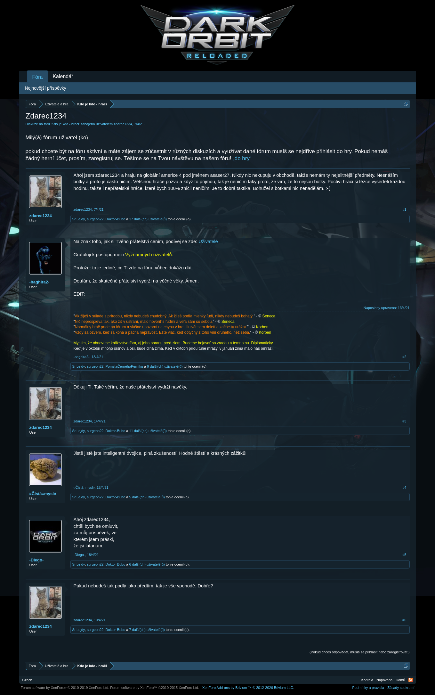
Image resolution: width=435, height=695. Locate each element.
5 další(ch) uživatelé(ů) (147, 497)
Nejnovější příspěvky (45, 88)
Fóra (37, 77)
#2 (404, 357)
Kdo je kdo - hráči (65, 124)
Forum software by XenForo (65, 688)
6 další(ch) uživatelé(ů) (147, 564)
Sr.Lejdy (78, 219)
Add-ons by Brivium (248, 688)
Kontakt (367, 680)
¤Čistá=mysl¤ (42, 493)
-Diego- (36, 560)
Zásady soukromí (400, 688)
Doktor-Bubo (115, 219)
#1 (404, 209)
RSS (410, 680)
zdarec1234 (123, 124)
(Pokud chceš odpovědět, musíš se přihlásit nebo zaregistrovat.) (359, 652)
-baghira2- (39, 282)
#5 (404, 555)
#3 (404, 421)
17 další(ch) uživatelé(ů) (148, 219)
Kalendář (62, 76)
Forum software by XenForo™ (154, 688)
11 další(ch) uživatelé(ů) (148, 431)
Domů (400, 680)
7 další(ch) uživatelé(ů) (147, 630)
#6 (404, 620)
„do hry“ (242, 158)
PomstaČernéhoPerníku (124, 366)
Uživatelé (208, 241)
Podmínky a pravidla (368, 688)
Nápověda (384, 680)
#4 (404, 487)
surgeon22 (95, 219)
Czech (27, 680)
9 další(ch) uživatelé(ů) (164, 366)
